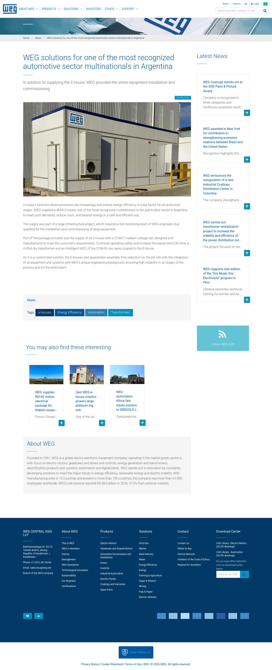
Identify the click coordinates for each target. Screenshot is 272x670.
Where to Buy (185, 548)
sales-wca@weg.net (40, 567)
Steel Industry (146, 554)
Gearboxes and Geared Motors (116, 548)
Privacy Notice (90, 664)
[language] (266, 4)
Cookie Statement (112, 664)
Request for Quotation (189, 564)
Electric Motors (108, 543)
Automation (96, 312)
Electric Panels (108, 579)
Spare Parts (106, 589)
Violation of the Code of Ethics (194, 559)
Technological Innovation (75, 570)
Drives (103, 562)
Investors (93, 8)
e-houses (44, 312)
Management (69, 559)
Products (49, 8)
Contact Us (183, 543)
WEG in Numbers (71, 548)
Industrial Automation (111, 573)
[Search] (265, 11)
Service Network (186, 554)
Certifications (69, 586)
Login (255, 3)
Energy (142, 570)
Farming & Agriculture (150, 575)
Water (142, 559)
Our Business (69, 580)
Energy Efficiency (69, 312)
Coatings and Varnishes (112, 584)
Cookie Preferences (139, 652)
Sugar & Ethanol (147, 580)
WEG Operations (70, 564)
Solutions (71, 8)
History (65, 554)
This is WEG (68, 543)
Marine (142, 548)
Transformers (120, 312)
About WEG (26, 8)
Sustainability (69, 575)
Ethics (109, 8)
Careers (237, 3)
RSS (146, 664)
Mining (142, 586)
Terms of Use (133, 664)
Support (128, 8)
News (226, 3)
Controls (104, 568)
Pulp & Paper (146, 591)
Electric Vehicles (148, 597)
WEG (8, 9)
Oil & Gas (144, 543)
